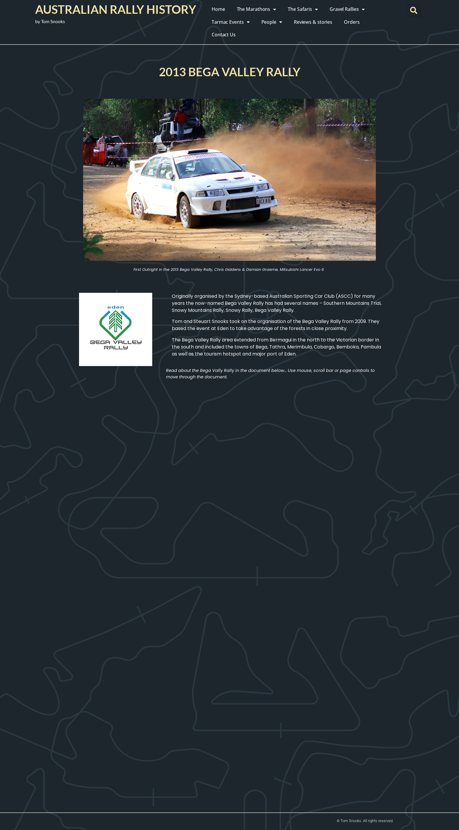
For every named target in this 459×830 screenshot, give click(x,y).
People (271, 22)
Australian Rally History (115, 9)
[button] (413, 10)
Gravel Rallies (347, 9)
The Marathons (256, 9)
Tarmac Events (231, 22)
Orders (351, 22)
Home (218, 9)
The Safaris (303, 9)
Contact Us (224, 34)
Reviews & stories (313, 22)
